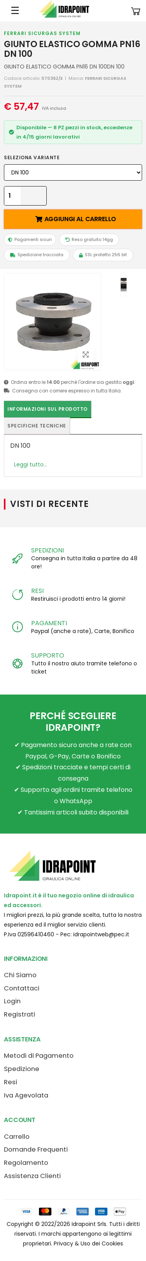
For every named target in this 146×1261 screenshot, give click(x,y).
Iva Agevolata (26, 1095)
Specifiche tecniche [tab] (36, 425)
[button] (136, 10)
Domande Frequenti (36, 1149)
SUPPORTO (47, 655)
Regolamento (26, 1162)
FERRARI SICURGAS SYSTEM (42, 33)
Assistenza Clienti (32, 1175)
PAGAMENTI (49, 623)
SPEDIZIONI (47, 550)
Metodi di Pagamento (39, 1055)
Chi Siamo (20, 975)
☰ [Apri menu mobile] (15, 11)
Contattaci (21, 988)
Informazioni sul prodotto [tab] (47, 409)
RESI (37, 590)
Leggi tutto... (30, 464)
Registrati (19, 1014)
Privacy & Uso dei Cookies (88, 1243)
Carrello (17, 1136)
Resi (10, 1082)
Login (12, 1001)
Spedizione (21, 1068)
